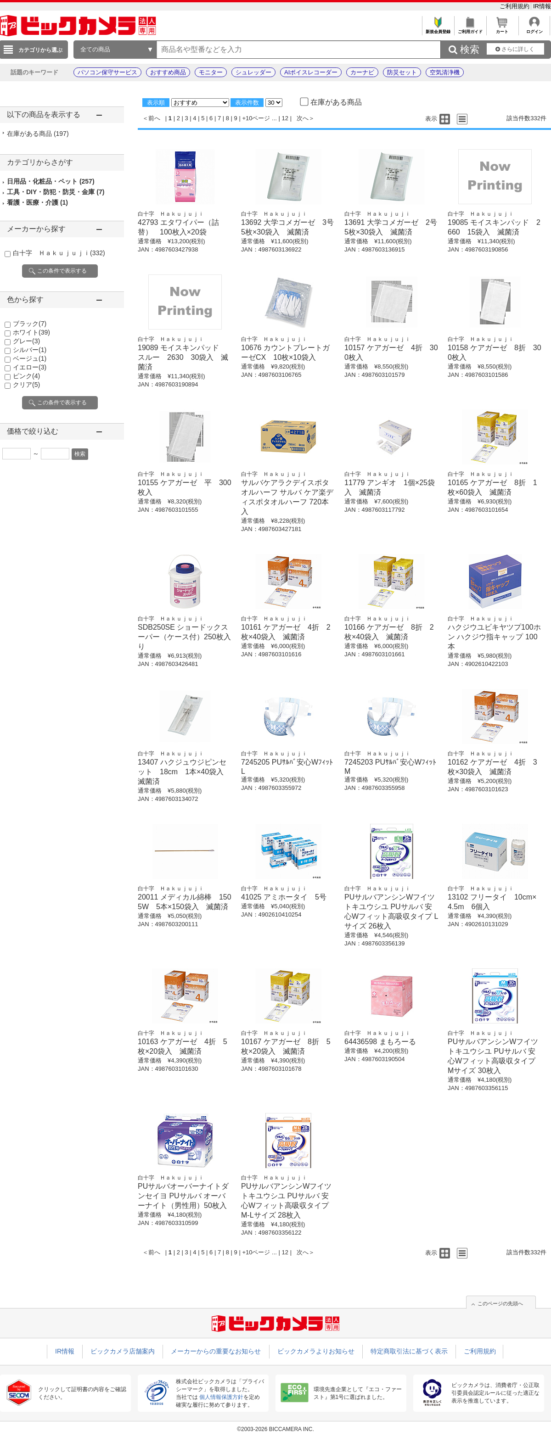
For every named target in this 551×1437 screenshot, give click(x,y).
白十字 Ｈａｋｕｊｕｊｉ (59, 253)
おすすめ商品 (168, 72)
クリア (26, 384)
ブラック (29, 323)
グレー (26, 341)
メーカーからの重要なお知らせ (216, 1351)
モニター (211, 72)
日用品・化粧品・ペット (51, 181)
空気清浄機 (445, 72)
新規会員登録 (438, 29)
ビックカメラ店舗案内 (122, 1351)
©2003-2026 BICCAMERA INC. (275, 1429)
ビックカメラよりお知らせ (315, 1351)
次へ (303, 118)
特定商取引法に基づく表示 (409, 1351)
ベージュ (29, 358)
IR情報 (542, 6)
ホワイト (31, 332)
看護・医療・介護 (37, 202)
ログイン (534, 29)
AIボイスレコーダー (310, 72)
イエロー (29, 367)
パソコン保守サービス (107, 72)
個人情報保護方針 (221, 1397)
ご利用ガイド (470, 29)
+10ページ (256, 118)
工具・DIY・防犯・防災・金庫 (55, 192)
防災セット (402, 72)
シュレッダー (253, 72)
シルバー (29, 349)
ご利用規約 (515, 6)
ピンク (26, 376)
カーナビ (362, 72)
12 (285, 118)
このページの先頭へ (500, 1303)
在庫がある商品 (38, 133)
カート (502, 29)
